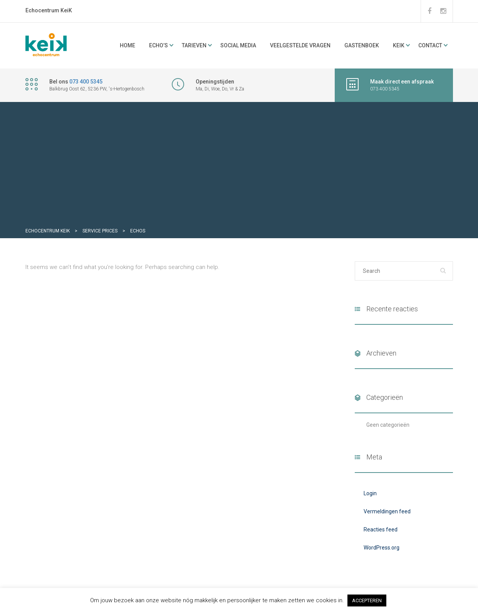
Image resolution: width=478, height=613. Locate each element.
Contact (430, 45)
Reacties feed (380, 529)
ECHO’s (158, 45)
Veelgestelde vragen (300, 45)
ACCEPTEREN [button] (367, 600)
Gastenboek (361, 45)
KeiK (398, 45)
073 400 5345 (85, 82)
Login (370, 493)
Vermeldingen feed (387, 511)
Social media (238, 45)
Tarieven (194, 45)
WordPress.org (381, 548)
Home (127, 45)
